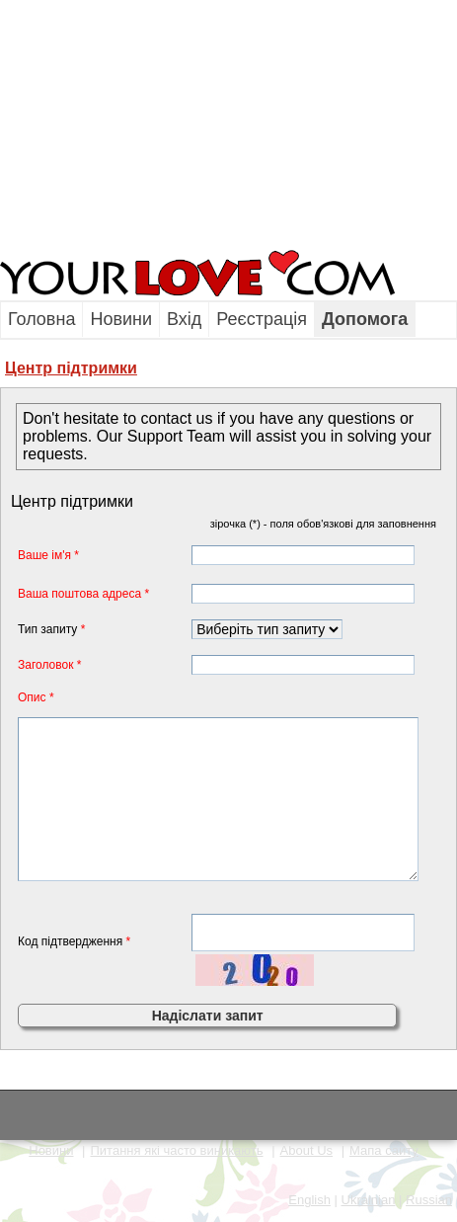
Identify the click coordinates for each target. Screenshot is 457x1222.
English (309, 1199)
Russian (429, 1199)
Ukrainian (369, 1199)
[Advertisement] (123, 123)
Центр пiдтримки (71, 368)
